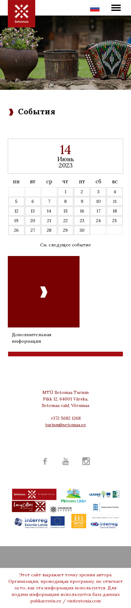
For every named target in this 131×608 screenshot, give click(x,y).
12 (16, 211)
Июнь (65, 159)
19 (16, 220)
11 (115, 201)
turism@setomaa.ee (65, 424)
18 (115, 211)
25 (114, 220)
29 (65, 230)
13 (33, 211)
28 (49, 230)
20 (32, 220)
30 (82, 230)
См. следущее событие (65, 245)
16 (82, 211)
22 (65, 220)
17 (98, 211)
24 (98, 220)
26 (16, 230)
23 (82, 220)
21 (49, 220)
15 (65, 211)
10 (98, 201)
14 (49, 211)
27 (33, 230)
